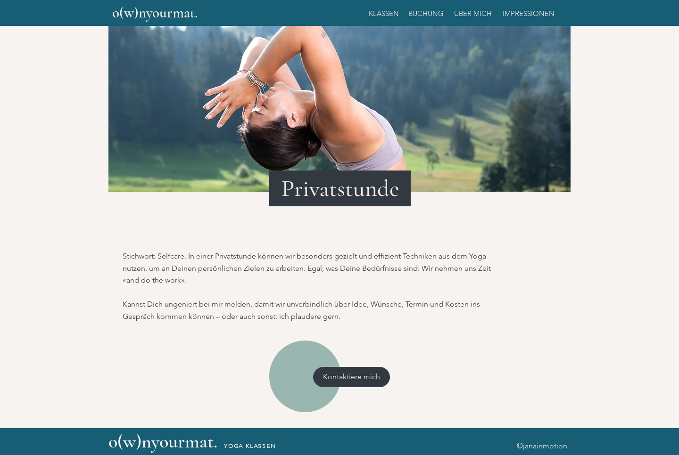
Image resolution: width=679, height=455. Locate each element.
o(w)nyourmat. (155, 13)
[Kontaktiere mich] (351, 377)
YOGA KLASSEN (250, 445)
